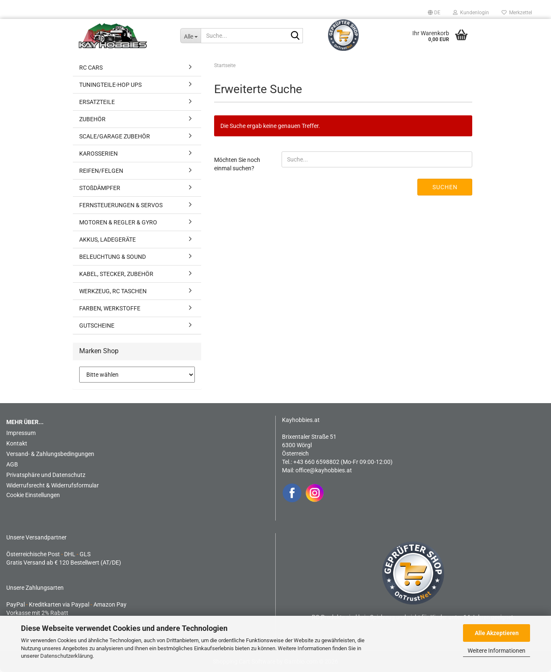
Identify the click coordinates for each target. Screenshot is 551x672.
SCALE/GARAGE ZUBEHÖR (114, 136)
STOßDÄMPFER (99, 188)
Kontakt (16, 443)
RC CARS (91, 67)
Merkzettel (517, 13)
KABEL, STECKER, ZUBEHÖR (116, 274)
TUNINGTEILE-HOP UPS (110, 84)
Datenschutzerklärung (66, 656)
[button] (434, 12)
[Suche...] (190, 35)
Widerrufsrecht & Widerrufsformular (52, 485)
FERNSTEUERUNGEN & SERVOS (121, 205)
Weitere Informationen (496, 650)
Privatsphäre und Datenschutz (45, 474)
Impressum (21, 433)
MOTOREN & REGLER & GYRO (118, 222)
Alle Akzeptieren (497, 633)
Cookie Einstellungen (33, 495)
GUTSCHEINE (96, 325)
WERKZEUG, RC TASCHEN (113, 291)
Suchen (445, 187)
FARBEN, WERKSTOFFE (109, 308)
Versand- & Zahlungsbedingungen (50, 454)
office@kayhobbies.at (323, 470)
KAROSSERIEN (98, 153)
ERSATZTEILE (97, 102)
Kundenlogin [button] (471, 13)
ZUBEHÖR (92, 119)
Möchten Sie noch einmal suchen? (237, 164)
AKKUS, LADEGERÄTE (107, 239)
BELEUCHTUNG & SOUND (112, 256)
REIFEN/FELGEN (101, 170)
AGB (12, 464)
